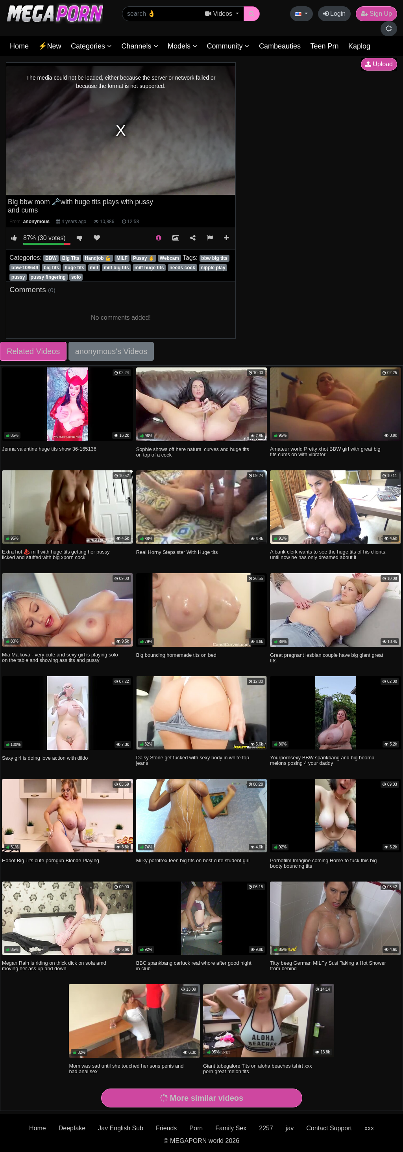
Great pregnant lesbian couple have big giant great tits (326, 658)
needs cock (182, 267)
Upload (379, 64)
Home (19, 46)
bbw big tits (214, 258)
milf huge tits (149, 267)
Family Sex (230, 1128)
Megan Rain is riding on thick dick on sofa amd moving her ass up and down (54, 965)
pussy (18, 277)
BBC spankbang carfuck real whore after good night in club (193, 965)
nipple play (213, 267)
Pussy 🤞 (143, 258)
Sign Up (376, 13)
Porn (196, 1128)
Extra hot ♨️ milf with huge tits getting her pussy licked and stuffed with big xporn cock (55, 554)
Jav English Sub (120, 1128)
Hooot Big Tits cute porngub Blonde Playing (50, 860)
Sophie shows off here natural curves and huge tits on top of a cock (192, 452)
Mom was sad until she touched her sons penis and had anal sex (126, 1068)
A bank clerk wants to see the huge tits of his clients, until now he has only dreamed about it (328, 554)
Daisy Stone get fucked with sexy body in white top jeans (192, 760)
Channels (139, 46)
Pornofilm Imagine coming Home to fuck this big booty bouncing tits (323, 863)
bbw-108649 (24, 267)
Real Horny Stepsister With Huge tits (177, 552)
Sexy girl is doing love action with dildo (45, 758)
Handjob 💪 (98, 258)
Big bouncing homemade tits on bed (176, 655)
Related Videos (33, 351)
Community (228, 46)
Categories (91, 46)
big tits (51, 267)
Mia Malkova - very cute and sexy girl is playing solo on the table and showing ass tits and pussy (60, 657)
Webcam (169, 258)
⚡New (49, 46)
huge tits (74, 267)
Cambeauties (280, 46)
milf (94, 267)
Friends (166, 1128)
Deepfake (72, 1128)
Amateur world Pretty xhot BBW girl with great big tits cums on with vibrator (325, 451)
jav (290, 1128)
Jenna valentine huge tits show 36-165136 (49, 449)
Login (334, 13)
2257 (266, 1128)
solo (76, 277)
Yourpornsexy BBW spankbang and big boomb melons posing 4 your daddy (322, 760)
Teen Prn (324, 46)
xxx (369, 1128)
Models (182, 46)
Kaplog (359, 46)
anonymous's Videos (111, 351)
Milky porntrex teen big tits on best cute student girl (193, 860)
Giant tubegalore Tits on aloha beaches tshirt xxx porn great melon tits (257, 1068)
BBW (51, 258)
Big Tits (70, 258)
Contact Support (329, 1128)
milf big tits (116, 267)
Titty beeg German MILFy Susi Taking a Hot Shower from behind (328, 965)
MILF (122, 258)
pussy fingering (48, 277)
